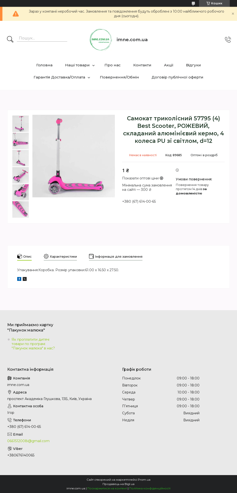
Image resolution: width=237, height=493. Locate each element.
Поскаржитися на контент (107, 488)
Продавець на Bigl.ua (118, 484)
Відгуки (193, 65)
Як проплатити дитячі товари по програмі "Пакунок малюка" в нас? (33, 343)
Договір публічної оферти (177, 77)
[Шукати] (10, 39)
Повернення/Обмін (119, 77)
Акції (168, 65)
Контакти (142, 65)
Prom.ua (144, 479)
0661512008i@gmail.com (28, 441)
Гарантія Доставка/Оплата (59, 77)
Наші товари (77, 65)
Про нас (112, 65)
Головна (44, 65)
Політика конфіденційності (149, 488)
